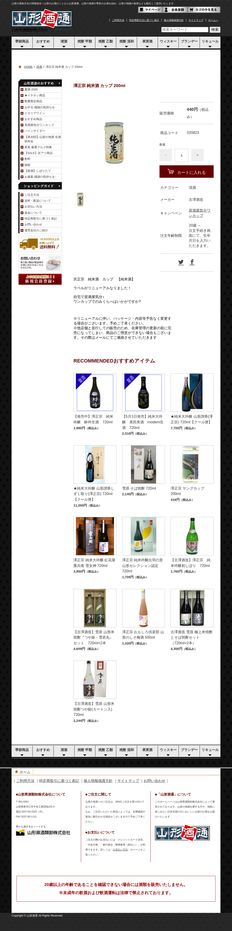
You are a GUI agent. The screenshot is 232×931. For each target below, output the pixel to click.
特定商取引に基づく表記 (40, 218)
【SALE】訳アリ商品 (38, 153)
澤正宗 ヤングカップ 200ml (187, 491)
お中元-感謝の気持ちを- (40, 107)
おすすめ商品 (33, 119)
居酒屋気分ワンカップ (39, 125)
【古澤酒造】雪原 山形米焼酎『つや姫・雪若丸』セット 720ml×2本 (93, 637)
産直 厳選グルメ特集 (38, 147)
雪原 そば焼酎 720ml (139, 488)
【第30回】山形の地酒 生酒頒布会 (42, 139)
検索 (215, 29)
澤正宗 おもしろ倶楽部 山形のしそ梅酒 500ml (143, 635)
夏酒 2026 (31, 89)
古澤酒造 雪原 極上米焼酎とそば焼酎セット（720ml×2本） (192, 637)
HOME (28, 67)
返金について (33, 212)
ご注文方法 (31, 195)
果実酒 (147, 41)
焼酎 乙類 (105, 41)
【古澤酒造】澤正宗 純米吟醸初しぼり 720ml (190, 563)
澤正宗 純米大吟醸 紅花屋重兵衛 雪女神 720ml (94, 563)
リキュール (210, 41)
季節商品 (22, 41)
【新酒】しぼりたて (37, 171)
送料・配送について (37, 200)
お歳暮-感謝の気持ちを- (40, 176)
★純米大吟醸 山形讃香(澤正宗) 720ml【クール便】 (192, 419)
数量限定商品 (33, 101)
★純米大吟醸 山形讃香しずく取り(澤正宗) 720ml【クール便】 (93, 493)
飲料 (27, 159)
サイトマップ (195, 20)
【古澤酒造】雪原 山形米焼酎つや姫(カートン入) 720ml (93, 709)
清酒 (63, 41)
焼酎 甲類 (84, 41)
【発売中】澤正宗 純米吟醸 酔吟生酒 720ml (93, 419)
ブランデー (189, 41)
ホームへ (213, 20)
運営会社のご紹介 (36, 230)
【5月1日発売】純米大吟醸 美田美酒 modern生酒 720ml (143, 421)
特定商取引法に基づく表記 (144, 20)
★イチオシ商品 (34, 95)
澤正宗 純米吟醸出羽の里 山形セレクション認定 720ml (142, 565)
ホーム (24, 772)
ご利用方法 (118, 20)
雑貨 (27, 165)
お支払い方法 (33, 206)
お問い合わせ (33, 224)
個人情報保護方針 (174, 20)
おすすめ (43, 41)
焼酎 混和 (126, 41)
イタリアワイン (34, 113)
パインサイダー (34, 131)
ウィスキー (168, 41)
